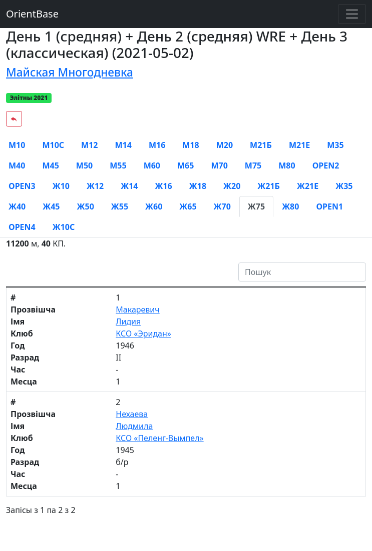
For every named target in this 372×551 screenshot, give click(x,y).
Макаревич (137, 309)
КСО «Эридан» (143, 333)
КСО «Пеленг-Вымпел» (159, 438)
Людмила (134, 426)
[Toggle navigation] (352, 14)
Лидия (128, 321)
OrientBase (32, 13)
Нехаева (132, 414)
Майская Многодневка (69, 72)
